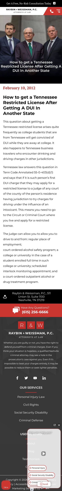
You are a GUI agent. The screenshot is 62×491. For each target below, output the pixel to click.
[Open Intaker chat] (31, 489)
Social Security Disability (31, 412)
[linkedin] (44, 382)
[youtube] (35, 382)
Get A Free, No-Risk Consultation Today (31, 3)
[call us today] (51, 12)
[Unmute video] (44, 453)
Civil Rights (31, 404)
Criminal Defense (31, 420)
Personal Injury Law (31, 397)
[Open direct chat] (55, 425)
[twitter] (26, 382)
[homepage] (31, 330)
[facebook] (17, 382)
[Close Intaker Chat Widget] (59, 425)
